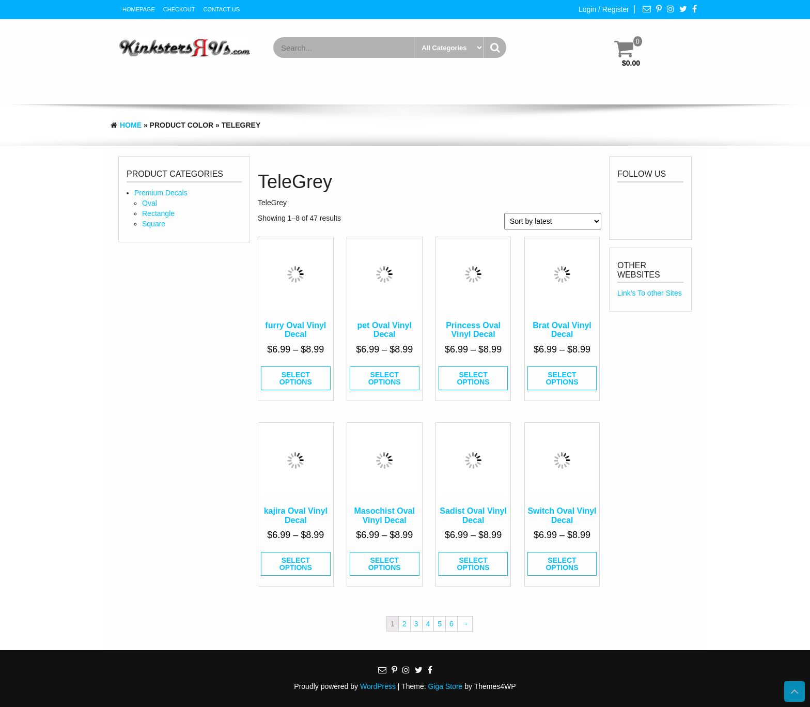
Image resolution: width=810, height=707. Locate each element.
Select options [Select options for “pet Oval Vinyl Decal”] (384, 378)
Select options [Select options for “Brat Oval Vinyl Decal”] (562, 378)
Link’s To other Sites (649, 293)
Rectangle (158, 213)
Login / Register (604, 9)
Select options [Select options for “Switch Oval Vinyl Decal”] (562, 564)
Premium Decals (161, 193)
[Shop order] (552, 221)
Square (153, 224)
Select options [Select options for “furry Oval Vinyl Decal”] (295, 378)
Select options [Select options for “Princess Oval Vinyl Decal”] (473, 378)
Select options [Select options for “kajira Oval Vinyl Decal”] (295, 564)
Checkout (179, 9)
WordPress (378, 686)
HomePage (138, 9)
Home (131, 125)
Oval (149, 203)
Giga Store (445, 686)
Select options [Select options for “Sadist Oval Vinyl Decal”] (473, 564)
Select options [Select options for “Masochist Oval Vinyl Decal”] (384, 564)
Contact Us (222, 9)
